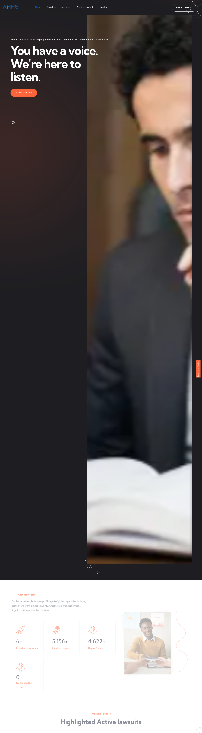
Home (38, 7)
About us (51, 7)
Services (65, 7)
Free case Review (198, 369)
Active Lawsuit (85, 7)
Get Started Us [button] (23, 93)
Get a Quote (183, 8)
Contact (104, 7)
